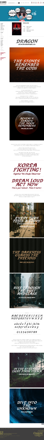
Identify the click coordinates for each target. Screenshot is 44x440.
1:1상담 (1, 48)
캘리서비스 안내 (2, 30)
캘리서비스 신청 (2, 31)
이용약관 (5, 428)
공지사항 (1, 46)
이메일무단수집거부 (9, 428)
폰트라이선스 (2, 49)
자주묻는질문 (2, 47)
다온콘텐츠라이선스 (2, 50)
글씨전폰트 (2, 39)
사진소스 (1, 33)
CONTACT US (13, 428)
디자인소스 (2, 35)
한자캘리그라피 (2, 37)
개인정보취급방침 (2, 428)
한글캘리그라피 (2, 36)
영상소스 (1, 34)
